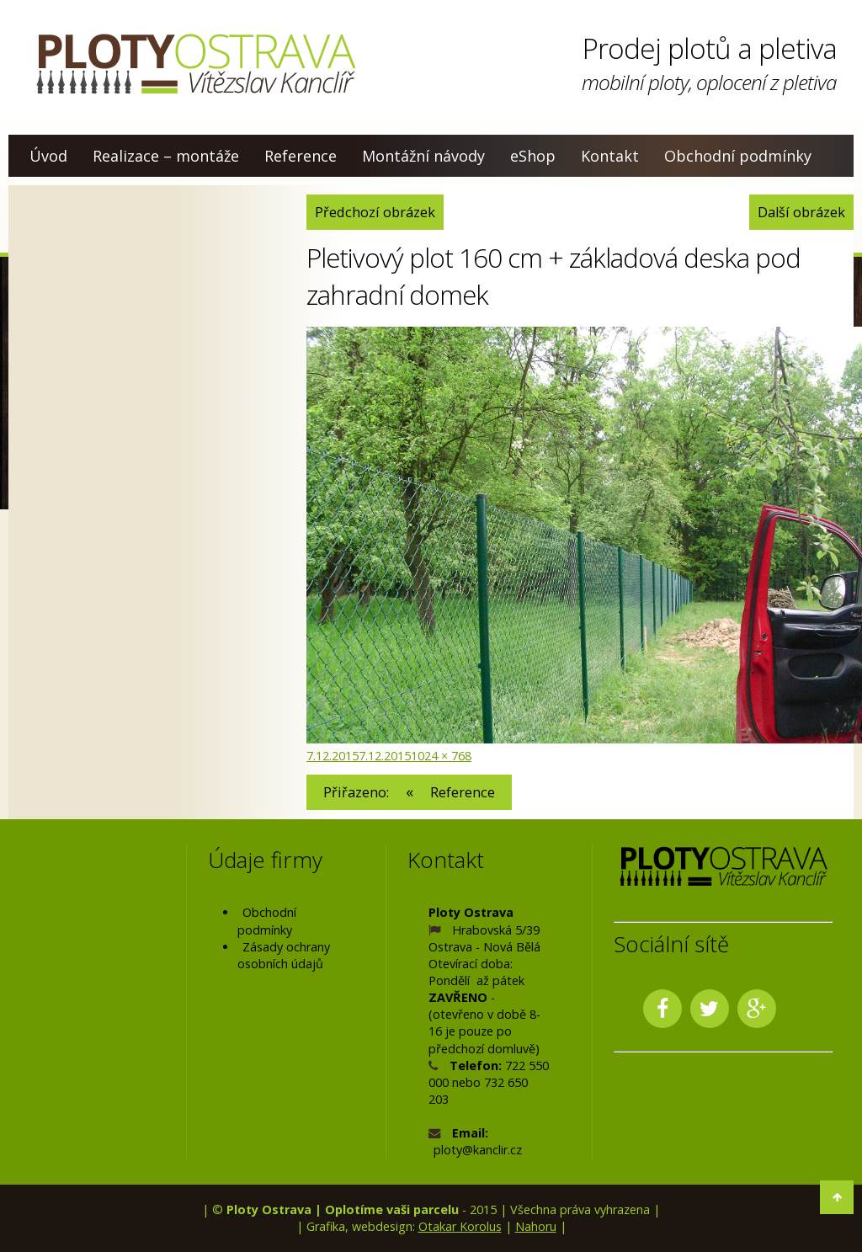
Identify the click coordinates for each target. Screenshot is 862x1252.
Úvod (48, 156)
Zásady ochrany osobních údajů (283, 954)
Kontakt (610, 156)
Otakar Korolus (460, 1225)
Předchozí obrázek (375, 211)
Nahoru (535, 1225)
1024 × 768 (441, 755)
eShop (533, 156)
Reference (300, 156)
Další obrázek (801, 211)
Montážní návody (423, 156)
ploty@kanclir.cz (478, 1150)
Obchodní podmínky (737, 156)
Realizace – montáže (166, 156)
